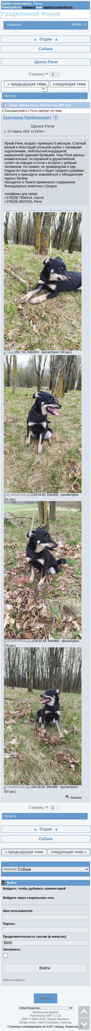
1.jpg (8, 352)
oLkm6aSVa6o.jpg (17, 787)
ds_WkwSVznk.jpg (17, 494)
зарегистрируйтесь (58, 7)
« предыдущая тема (26, 84)
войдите (28, 7)
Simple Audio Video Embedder (39, 1022)
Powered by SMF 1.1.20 (45, 1015)
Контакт (45, 998)
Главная (14, 25)
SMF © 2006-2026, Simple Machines (45, 1019)
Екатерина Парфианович (27, 117)
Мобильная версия (45, 1012)
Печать (10, 96)
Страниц (39, 74)
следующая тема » (64, 86)
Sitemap (66, 1022)
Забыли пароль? (14, 980)
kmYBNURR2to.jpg (17, 641)
